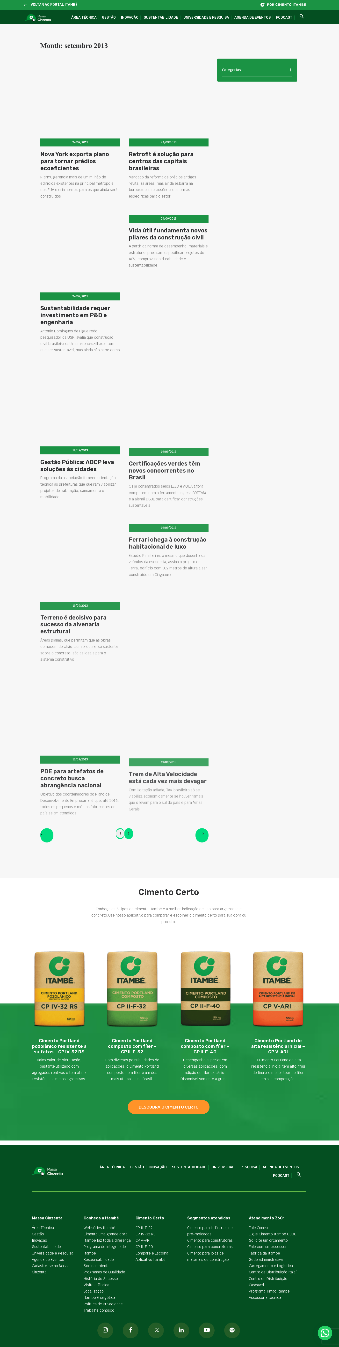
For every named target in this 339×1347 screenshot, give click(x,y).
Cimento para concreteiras (210, 1246)
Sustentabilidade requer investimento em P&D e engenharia (75, 325)
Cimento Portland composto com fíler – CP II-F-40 (205, 1046)
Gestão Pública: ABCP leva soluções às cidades (77, 489)
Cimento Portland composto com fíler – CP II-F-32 (132, 1046)
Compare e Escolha (152, 1253)
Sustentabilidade (161, 17)
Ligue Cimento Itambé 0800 (272, 1234)
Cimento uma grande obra (105, 1234)
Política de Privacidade (103, 1303)
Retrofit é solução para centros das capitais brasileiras (161, 161)
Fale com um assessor (268, 1246)
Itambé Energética (99, 1297)
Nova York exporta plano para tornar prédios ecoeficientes (74, 161)
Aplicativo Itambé (151, 1259)
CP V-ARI (143, 1240)
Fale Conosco (260, 1227)
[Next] (202, 835)
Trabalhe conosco (99, 1310)
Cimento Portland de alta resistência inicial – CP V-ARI (278, 1046)
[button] (25, 5)
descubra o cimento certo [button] (169, 1106)
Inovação (129, 17)
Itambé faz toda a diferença (107, 1240)
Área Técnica (84, 17)
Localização (94, 1291)
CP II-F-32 (144, 1227)
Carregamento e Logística (271, 1265)
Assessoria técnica (265, 1297)
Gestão (109, 17)
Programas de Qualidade (104, 1272)
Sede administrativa (266, 1259)
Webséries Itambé (99, 1227)
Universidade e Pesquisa (206, 17)
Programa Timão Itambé (269, 1291)
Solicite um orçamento (268, 1240)
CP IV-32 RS (146, 1234)
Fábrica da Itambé (264, 1253)
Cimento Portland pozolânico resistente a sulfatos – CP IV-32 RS (59, 1046)
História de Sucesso (101, 1278)
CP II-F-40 (144, 1246)
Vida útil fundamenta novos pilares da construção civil (168, 250)
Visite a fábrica (96, 1285)
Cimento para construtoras (210, 1240)
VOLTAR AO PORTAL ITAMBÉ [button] (54, 5)
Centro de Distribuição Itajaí (273, 1272)
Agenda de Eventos (252, 17)
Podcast (284, 17)
